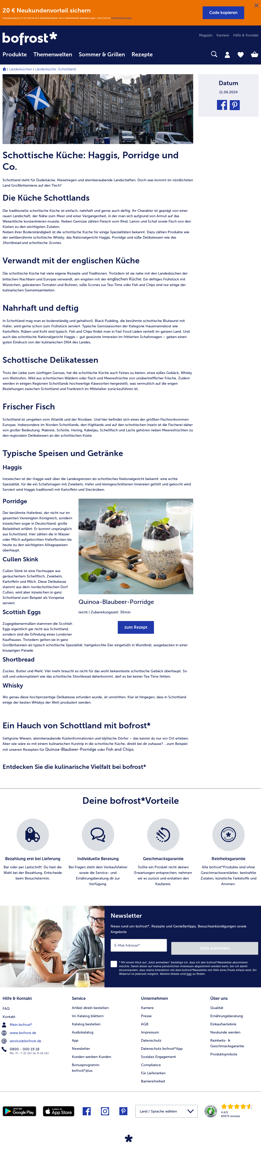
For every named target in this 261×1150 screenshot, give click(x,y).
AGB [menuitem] (144, 1019)
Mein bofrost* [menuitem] (17, 1019)
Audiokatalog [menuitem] (82, 1028)
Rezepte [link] (142, 54)
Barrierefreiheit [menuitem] (153, 1077)
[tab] (227, 54)
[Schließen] (256, 6)
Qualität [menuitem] (216, 1003)
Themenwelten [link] (52, 54)
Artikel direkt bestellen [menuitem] (90, 1003)
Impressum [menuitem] (150, 1028)
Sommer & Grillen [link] (102, 54)
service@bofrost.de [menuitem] (22, 1035)
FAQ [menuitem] (6, 1003)
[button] (223, 12)
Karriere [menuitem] (222, 35)
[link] (41, 39)
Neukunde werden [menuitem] (225, 1028)
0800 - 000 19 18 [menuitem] (21, 1043)
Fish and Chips (120, 749)
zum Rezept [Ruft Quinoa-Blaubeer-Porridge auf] (135, 627)
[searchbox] (163, 54)
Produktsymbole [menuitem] (223, 1050)
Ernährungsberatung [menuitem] (226, 1011)
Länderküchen (20, 69)
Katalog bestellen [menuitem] (86, 1019)
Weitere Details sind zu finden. (183, 971)
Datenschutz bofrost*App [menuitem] (161, 1044)
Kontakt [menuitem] (9, 1011)
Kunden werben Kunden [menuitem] (91, 1052)
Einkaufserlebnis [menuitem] (223, 1019)
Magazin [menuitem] (205, 35)
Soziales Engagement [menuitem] (158, 1052)
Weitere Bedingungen (121, 18)
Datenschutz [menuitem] (151, 1036)
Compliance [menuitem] (151, 1060)
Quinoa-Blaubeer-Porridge (70, 749)
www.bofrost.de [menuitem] (19, 1027)
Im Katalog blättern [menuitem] (87, 1011)
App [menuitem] (75, 1036)
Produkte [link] (15, 54)
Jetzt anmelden (236, 945)
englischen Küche (124, 279)
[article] (98, 168)
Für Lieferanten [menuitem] (153, 1068)
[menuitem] (15, 56)
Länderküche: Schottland (55, 69)
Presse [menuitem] (146, 1011)
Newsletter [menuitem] (81, 1044)
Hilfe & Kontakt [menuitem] (245, 35)
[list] (130, 853)
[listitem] (32, 853)
